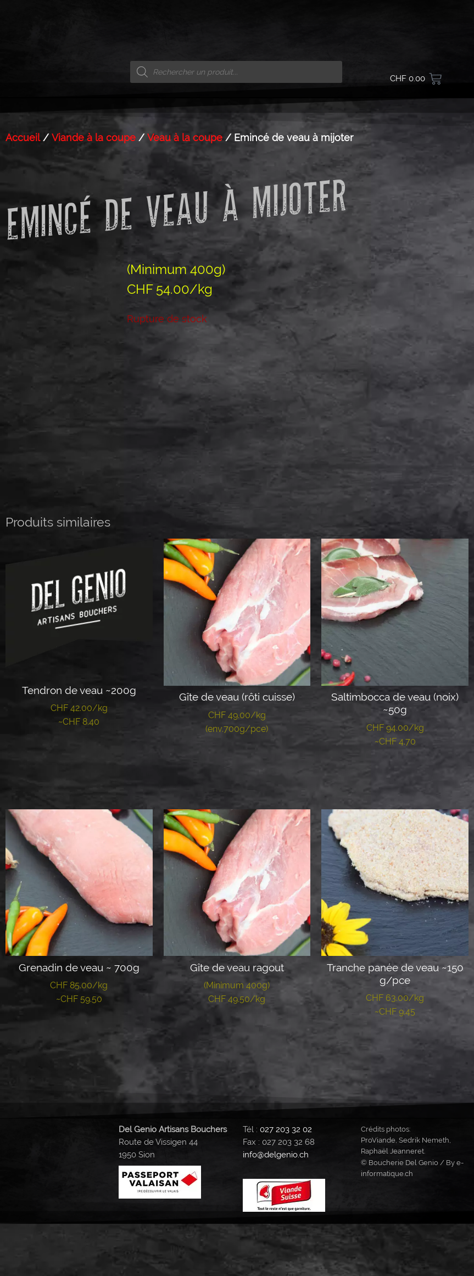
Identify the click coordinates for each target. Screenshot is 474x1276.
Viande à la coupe (94, 137)
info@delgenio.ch (276, 1207)
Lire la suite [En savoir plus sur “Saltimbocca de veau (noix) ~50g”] (395, 827)
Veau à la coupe (184, 137)
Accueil (22, 137)
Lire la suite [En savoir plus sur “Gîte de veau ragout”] (237, 1085)
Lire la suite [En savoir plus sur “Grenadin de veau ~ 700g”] (79, 1085)
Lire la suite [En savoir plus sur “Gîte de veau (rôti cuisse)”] (237, 815)
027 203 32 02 (286, 1182)
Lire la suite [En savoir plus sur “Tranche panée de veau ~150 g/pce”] (395, 1098)
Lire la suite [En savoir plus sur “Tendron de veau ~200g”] (79, 808)
